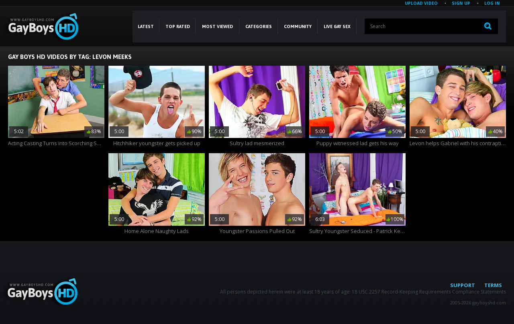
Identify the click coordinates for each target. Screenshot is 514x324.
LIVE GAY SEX (337, 26)
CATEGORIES (258, 26)
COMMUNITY (298, 26)
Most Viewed (217, 26)
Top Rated (177, 26)
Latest (146, 26)
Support (462, 285)
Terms (493, 285)
